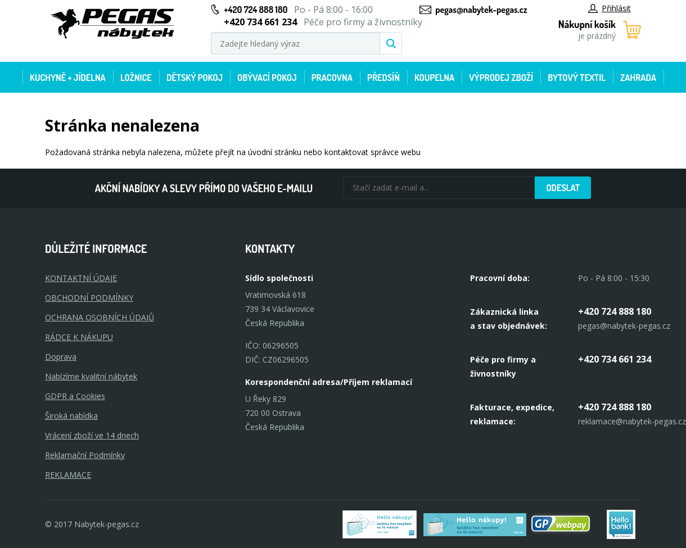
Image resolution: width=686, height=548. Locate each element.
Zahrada (638, 77)
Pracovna (332, 77)
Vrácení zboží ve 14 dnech (92, 435)
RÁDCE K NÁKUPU (79, 337)
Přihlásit (609, 8)
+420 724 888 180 (255, 9)
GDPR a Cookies (75, 396)
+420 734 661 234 (614, 359)
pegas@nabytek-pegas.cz (481, 9)
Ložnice (136, 77)
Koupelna (434, 77)
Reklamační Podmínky (85, 455)
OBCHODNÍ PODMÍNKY (89, 297)
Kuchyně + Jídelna (68, 77)
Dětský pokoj (194, 77)
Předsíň (383, 77)
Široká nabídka (71, 415)
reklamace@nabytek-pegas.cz (632, 421)
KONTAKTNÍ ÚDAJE (81, 278)
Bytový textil (577, 77)
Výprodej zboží (501, 77)
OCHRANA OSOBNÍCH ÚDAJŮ (99, 317)
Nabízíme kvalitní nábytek (91, 376)
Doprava (60, 356)
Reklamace (68, 474)
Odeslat (563, 187)
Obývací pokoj (267, 77)
